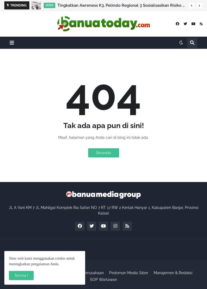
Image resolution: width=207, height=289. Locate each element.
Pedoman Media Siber (128, 273)
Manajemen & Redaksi (173, 273)
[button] (191, 5)
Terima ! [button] (21, 275)
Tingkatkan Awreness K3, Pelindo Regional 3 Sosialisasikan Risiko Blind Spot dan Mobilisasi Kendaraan (121, 5)
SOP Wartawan (103, 279)
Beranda (103, 153)
